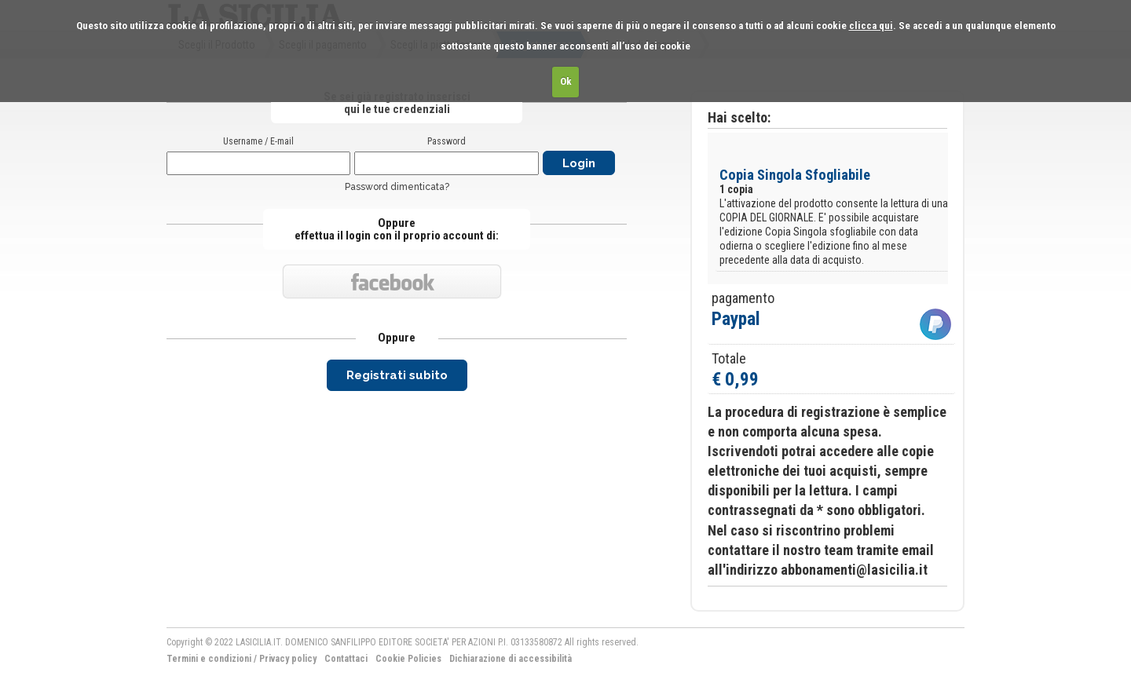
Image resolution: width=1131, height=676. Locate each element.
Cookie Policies (408, 658)
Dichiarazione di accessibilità (510, 658)
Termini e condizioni (209, 658)
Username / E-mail (258, 141)
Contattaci (346, 658)
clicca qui (871, 25)
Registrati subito (397, 375)
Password (446, 141)
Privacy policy (288, 658)
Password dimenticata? (397, 186)
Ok (566, 81)
